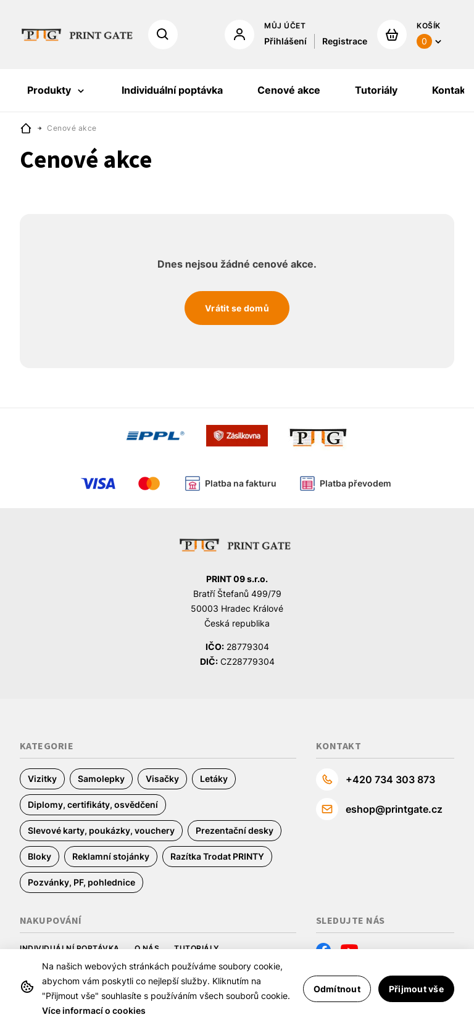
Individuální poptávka (70, 948)
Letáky (214, 778)
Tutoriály (196, 948)
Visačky (162, 778)
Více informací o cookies (94, 1010)
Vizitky (42, 778)
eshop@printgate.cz (394, 809)
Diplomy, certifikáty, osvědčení (93, 804)
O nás (147, 948)
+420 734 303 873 (390, 779)
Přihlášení (285, 41)
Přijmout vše (416, 989)
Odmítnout (337, 989)
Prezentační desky (234, 830)
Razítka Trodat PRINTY (217, 856)
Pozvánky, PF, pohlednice (81, 882)
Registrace (344, 41)
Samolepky (101, 778)
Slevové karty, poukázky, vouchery (101, 830)
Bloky (39, 856)
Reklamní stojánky (110, 856)
